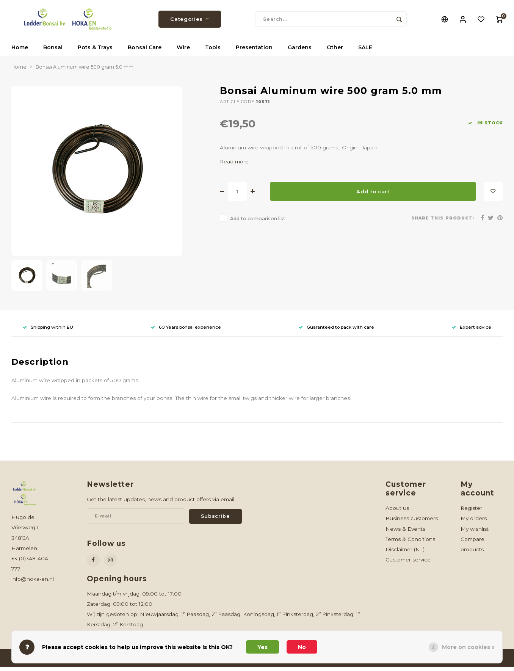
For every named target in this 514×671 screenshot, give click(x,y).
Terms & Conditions (410, 543)
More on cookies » (468, 647)
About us (397, 512)
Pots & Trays (95, 51)
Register (471, 512)
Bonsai (53, 51)
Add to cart (372, 195)
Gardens (300, 51)
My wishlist (475, 533)
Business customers (412, 522)
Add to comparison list (257, 222)
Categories (189, 21)
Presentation (254, 51)
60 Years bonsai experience (186, 331)
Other (335, 51)
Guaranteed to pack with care (336, 331)
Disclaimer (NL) (405, 553)
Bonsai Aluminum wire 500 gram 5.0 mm (84, 71)
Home (19, 51)
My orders (474, 522)
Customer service (408, 563)
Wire (183, 51)
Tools (213, 51)
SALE (365, 51)
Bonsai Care (144, 51)
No (302, 647)
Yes (262, 647)
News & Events (405, 533)
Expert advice (471, 331)
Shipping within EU (48, 331)
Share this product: (442, 221)
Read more (234, 165)
